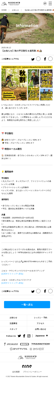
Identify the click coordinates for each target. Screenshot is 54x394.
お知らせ (15, 10)
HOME (4, 10)
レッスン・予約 (40, 318)
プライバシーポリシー (32, 372)
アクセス (40, 323)
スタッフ (13, 329)
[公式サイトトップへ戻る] (12, 274)
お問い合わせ (40, 329)
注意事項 (13, 323)
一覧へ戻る (27, 304)
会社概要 (16, 372)
